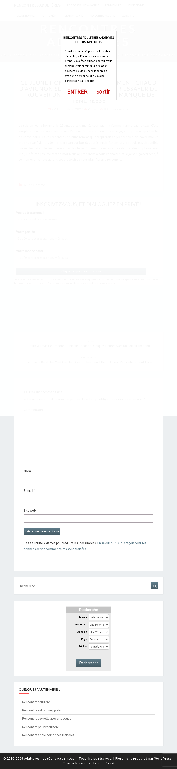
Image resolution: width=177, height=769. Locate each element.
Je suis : (83, 617)
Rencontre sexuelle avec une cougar (47, 718)
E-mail (29, 490)
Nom (28, 471)
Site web (30, 510)
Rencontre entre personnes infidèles (48, 735)
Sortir (103, 91)
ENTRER (77, 91)
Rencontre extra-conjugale (41, 710)
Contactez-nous (61, 758)
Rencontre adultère (36, 702)
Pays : (84, 639)
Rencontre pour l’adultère (40, 727)
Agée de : (82, 631)
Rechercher (88, 663)
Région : (83, 646)
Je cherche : (81, 624)
